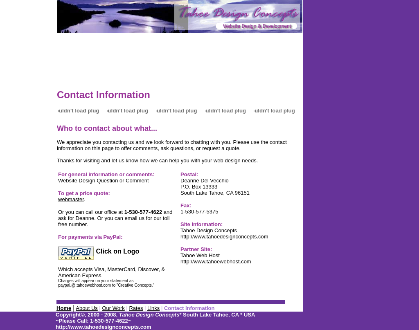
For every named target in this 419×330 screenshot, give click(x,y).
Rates (136, 308)
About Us (86, 308)
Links (153, 308)
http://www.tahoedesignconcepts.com (224, 236)
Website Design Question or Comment (103, 180)
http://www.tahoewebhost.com (215, 261)
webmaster (71, 199)
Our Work (113, 308)
